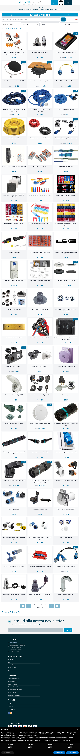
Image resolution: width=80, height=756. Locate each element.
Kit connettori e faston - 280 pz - (66, 195)
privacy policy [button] (61, 732)
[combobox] (31, 19)
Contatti (10, 670)
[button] (77, 729)
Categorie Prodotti (40, 14)
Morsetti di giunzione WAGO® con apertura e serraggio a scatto (14, 53)
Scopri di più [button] (7, 752)
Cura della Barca (12, 681)
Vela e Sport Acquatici (14, 695)
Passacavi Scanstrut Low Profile (66, 281)
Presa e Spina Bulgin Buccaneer (14, 423)
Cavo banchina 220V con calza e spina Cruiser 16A (14, 110)
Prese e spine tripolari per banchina (14, 566)
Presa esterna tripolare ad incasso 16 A (66, 452)
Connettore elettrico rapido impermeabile (14, 166)
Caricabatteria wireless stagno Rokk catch (66, 53)
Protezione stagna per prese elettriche (40, 566)
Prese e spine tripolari (66, 538)
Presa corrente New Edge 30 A (14, 395)
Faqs (9, 662)
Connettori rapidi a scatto (40, 166)
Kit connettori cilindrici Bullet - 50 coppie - (39, 196)
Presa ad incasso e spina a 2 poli (66, 366)
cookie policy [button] (33, 735)
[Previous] (28, 606)
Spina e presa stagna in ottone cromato (14, 595)
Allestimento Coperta (14, 679)
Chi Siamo (10, 659)
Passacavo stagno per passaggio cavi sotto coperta (66, 310)
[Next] (51, 606)
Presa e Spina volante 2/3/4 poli (40, 452)
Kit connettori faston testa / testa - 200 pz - (66, 224)
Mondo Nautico (12, 668)
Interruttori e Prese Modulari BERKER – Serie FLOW (14, 196)
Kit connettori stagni (14, 252)
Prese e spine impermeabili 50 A (66, 509)
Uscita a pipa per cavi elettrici (66, 595)
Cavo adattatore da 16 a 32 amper (66, 81)
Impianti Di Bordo (13, 684)
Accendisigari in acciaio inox (40, 52)
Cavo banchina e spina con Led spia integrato (40, 110)
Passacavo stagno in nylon (40, 309)
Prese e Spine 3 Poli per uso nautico (66, 480)
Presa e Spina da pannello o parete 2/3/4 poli (66, 424)
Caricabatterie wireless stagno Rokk (40, 81)
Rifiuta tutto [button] (59, 752)
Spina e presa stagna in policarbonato (40, 595)
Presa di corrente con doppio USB (40, 395)
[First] (22, 606)
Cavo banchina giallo (14, 138)
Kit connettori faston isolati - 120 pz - (40, 224)
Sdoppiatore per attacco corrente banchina (65, 567)
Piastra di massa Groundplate (14, 338)
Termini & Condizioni (13, 665)
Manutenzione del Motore (15, 687)
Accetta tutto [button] (72, 752)
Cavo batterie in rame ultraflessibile (40, 138)
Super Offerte (12, 692)
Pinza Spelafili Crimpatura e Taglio (40, 338)
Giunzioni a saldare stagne (66, 166)
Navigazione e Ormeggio (15, 690)
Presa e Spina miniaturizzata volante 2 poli (14, 453)
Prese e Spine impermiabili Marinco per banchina (14, 538)
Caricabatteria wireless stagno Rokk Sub (14, 81)
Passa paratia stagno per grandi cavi (40, 281)
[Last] (57, 606)
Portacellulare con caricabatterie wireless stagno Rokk (66, 338)
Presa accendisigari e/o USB (14, 366)
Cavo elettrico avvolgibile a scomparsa (66, 138)
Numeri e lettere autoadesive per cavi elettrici (66, 253)
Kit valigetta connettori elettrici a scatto (40, 253)
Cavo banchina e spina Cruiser (66, 109)
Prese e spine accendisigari (40, 509)
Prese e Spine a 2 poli (14, 509)
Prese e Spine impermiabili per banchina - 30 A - (40, 538)
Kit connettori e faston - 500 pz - (14, 224)
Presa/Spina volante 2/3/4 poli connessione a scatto (40, 481)
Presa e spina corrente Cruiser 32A (40, 423)
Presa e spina (66, 395)
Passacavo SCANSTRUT (14, 309)
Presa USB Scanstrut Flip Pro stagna (14, 480)
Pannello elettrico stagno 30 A (14, 281)
